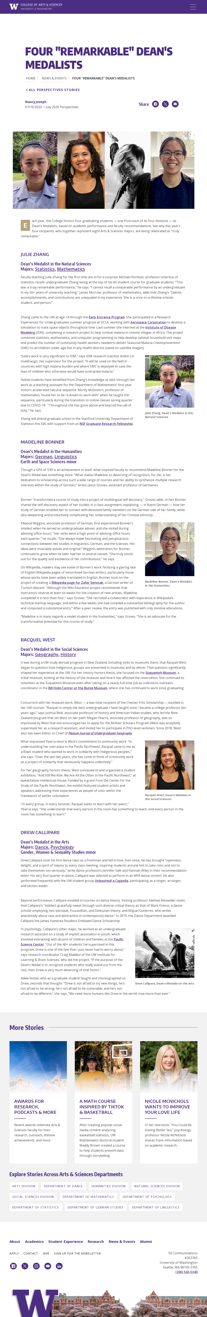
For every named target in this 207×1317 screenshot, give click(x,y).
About (14, 1241)
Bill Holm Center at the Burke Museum (77, 688)
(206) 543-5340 (186, 1272)
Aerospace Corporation (148, 322)
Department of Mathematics (88, 1196)
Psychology (62, 847)
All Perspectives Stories (54, 89)
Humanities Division (109, 1186)
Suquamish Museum (160, 672)
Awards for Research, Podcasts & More (35, 1106)
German (43, 456)
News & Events (54, 78)
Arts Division (23, 1186)
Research (96, 1241)
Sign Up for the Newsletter (77, 1253)
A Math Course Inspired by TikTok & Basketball (102, 1106)
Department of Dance (63, 1186)
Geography (46, 654)
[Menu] (193, 7)
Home (31, 78)
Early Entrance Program (107, 317)
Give (46, 1253)
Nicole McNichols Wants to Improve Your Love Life (167, 1106)
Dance (41, 847)
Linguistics (65, 456)
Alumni (146, 1241)
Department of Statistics (35, 1207)
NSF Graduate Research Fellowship (106, 424)
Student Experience (65, 1241)
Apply (14, 1253)
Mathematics (71, 269)
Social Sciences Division (33, 1196)
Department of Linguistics (156, 1207)
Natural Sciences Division (157, 1186)
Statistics (45, 269)
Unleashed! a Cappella (111, 881)
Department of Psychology (147, 1196)
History (68, 654)
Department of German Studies (96, 1207)
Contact (30, 1253)
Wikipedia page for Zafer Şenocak (77, 582)
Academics (34, 1241)
